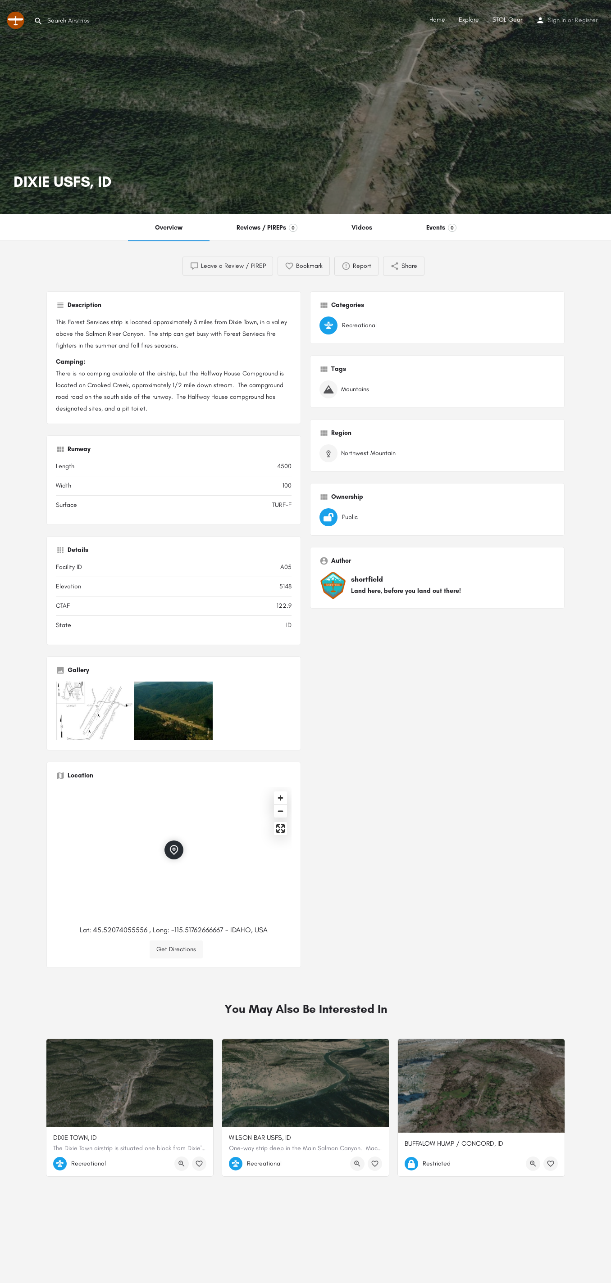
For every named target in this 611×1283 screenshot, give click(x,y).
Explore (469, 19)
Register (586, 20)
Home (437, 19)
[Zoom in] (280, 797)
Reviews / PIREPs (267, 228)
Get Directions (176, 949)
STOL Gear (507, 19)
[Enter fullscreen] (280, 828)
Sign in (557, 20)
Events (441, 228)
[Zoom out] (280, 811)
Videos (361, 227)
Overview (168, 227)
